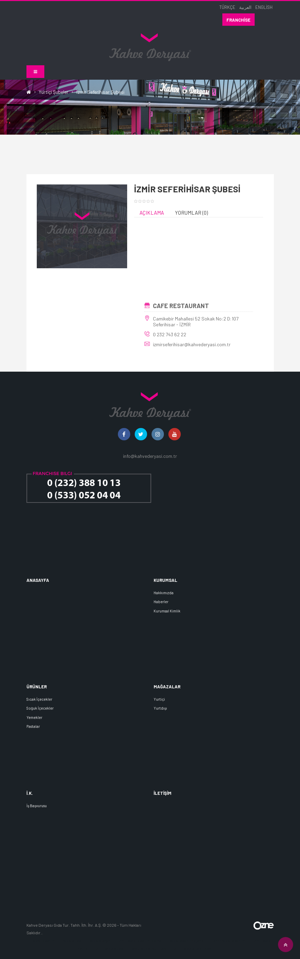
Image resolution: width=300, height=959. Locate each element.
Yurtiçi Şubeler (53, 92)
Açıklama (152, 213)
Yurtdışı (160, 708)
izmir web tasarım (229, 940)
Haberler (161, 602)
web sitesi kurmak (149, 948)
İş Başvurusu (36, 805)
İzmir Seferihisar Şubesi (100, 92)
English (264, 7)
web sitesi (72, 940)
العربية (245, 7)
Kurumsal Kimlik (167, 611)
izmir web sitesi (109, 948)
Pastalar (33, 726)
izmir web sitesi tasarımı (196, 948)
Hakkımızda (164, 592)
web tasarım (44, 940)
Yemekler (34, 717)
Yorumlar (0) (191, 213)
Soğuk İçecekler (40, 708)
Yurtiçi (159, 699)
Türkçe (227, 7)
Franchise (238, 20)
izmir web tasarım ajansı (140, 940)
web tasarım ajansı (187, 940)
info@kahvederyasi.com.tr (150, 456)
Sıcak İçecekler (39, 699)
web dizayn (100, 940)
